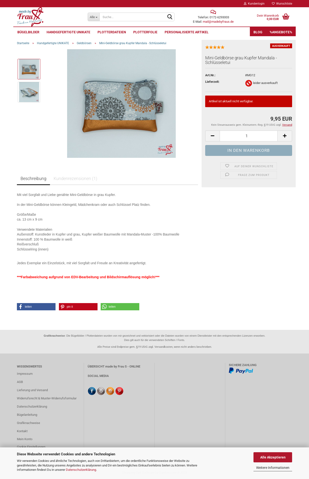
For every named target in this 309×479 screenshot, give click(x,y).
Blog (257, 32)
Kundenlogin (254, 3)
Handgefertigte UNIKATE (68, 32)
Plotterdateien (112, 32)
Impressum (25, 373)
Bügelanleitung (27, 415)
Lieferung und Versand (32, 390)
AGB (20, 382)
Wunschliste (282, 3)
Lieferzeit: (212, 81)
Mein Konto (24, 439)
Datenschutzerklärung (81, 470)
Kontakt (22, 431)
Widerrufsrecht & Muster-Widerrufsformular (47, 398)
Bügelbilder (28, 32)
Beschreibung (33, 178)
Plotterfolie (145, 32)
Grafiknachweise (28, 423)
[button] (36, 306)
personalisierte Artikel (187, 32)
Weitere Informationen (272, 468)
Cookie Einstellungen (31, 447)
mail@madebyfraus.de (218, 21)
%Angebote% (281, 32)
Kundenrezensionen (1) (75, 178)
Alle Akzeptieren (273, 457)
